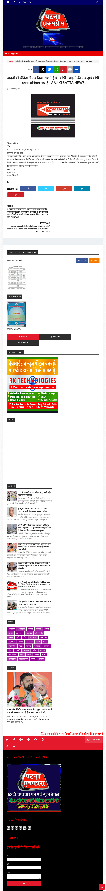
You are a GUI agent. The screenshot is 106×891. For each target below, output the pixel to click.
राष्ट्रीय (34, 630)
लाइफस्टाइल (12, 634)
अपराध (30, 608)
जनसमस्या (43, 617)
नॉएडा (38, 621)
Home (10, 61)
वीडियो (29, 634)
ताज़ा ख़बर (12, 621)
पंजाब (45, 621)
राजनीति (17, 630)
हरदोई (33, 639)
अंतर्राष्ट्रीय (22, 608)
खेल (25, 617)
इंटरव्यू (11, 613)
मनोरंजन (46, 626)
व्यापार (37, 634)
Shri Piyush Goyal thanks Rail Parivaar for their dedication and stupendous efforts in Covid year (34, 563)
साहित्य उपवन (23, 639)
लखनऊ (42, 630)
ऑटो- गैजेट (39, 613)
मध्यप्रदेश (37, 626)
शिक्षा (44, 634)
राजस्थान (26, 630)
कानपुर (11, 617)
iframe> (53, 431)
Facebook (82, 246)
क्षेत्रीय (18, 617)
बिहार (20, 626)
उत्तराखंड (29, 613)
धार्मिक (21, 621)
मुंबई (10, 630)
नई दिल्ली (30, 621)
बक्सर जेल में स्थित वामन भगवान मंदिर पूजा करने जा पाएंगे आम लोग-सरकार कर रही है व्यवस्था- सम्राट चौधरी (34, 526)
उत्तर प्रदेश (19, 613)
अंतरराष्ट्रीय (12, 608)
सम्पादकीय (12, 639)
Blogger (94, 246)
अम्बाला (38, 608)
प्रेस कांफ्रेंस (12, 626)
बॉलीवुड (28, 626)
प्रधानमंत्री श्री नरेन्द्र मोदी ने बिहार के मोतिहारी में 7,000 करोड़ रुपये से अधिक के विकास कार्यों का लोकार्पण (34, 545)
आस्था (47, 608)
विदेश (21, 634)
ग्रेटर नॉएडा (33, 617)
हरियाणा (41, 639)
